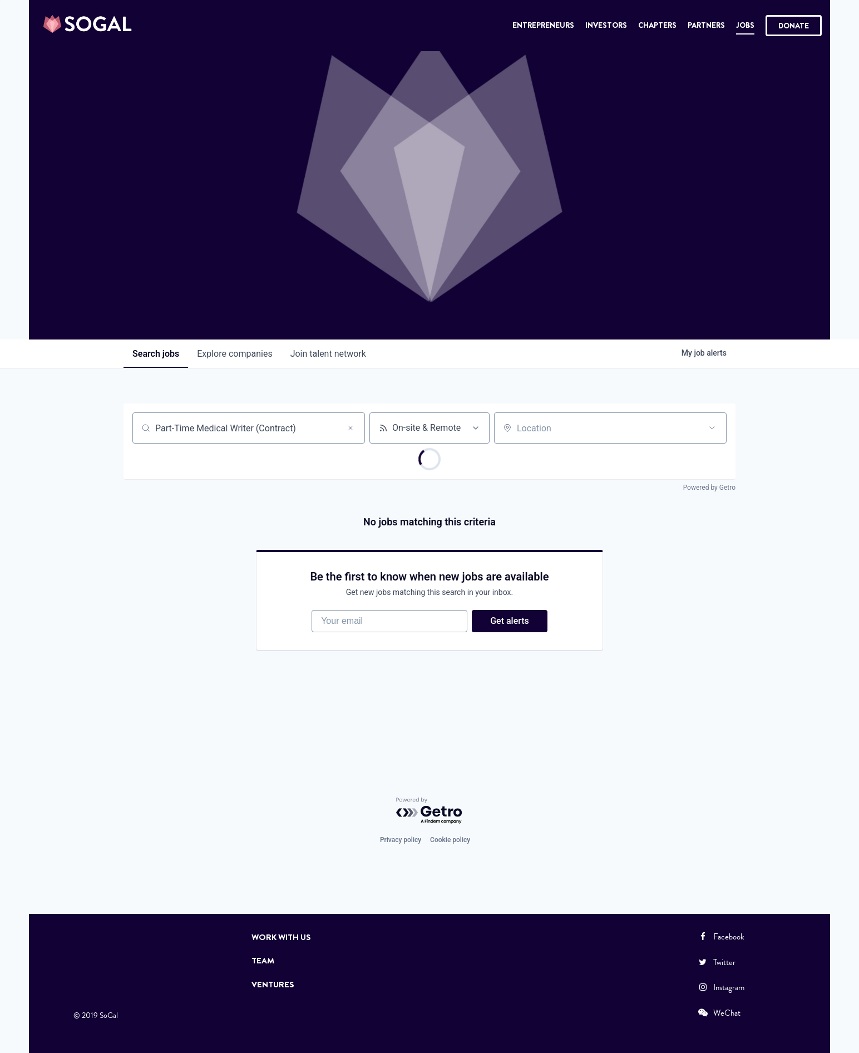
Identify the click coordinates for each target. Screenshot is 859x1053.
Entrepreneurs (543, 25)
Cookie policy (450, 840)
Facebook (720, 937)
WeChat (718, 1013)
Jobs (745, 25)
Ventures (272, 984)
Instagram (720, 987)
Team (262, 960)
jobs (155, 353)
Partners (706, 25)
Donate (793, 25)
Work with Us (281, 937)
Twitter (716, 962)
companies (234, 353)
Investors (606, 25)
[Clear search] (350, 428)
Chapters (657, 25)
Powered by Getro (709, 487)
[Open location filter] (712, 428)
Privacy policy (400, 840)
